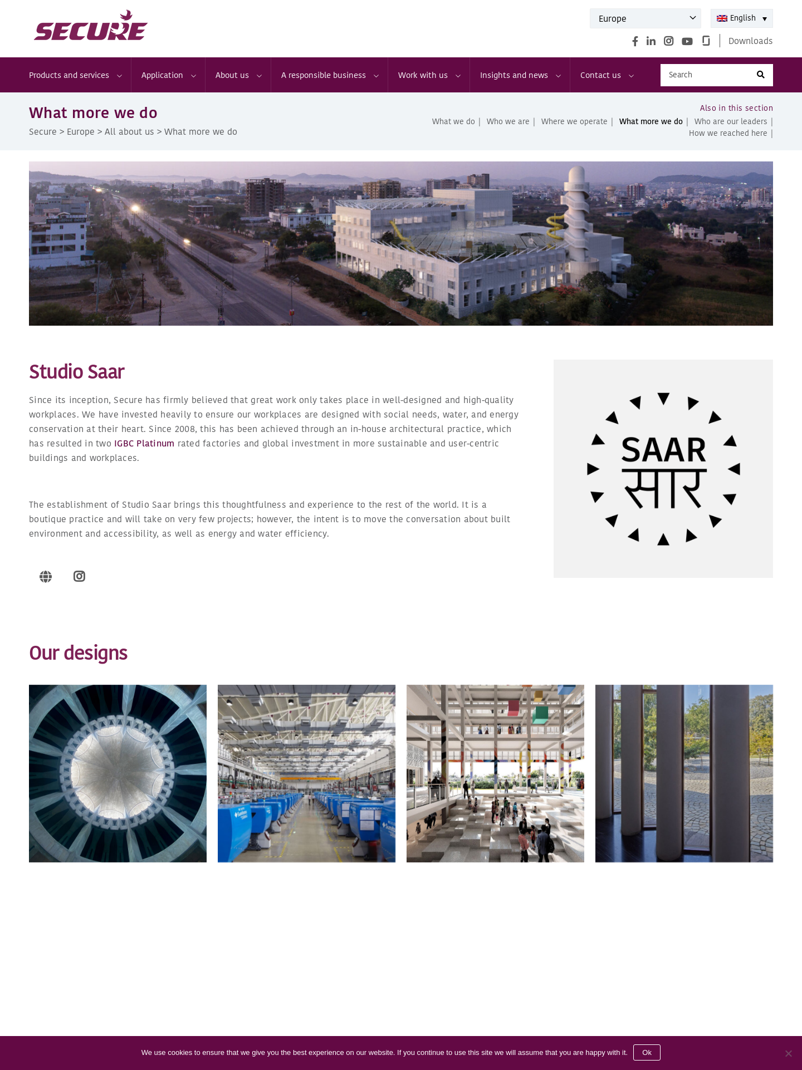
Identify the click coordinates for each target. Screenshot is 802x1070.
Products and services (75, 74)
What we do (453, 121)
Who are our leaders (731, 121)
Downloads (750, 40)
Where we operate (574, 121)
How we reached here (728, 133)
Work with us (428, 74)
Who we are (508, 121)
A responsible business (329, 74)
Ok (647, 1052)
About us (238, 74)
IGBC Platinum (144, 443)
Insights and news (520, 74)
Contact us (606, 74)
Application (168, 74)
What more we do (651, 121)
